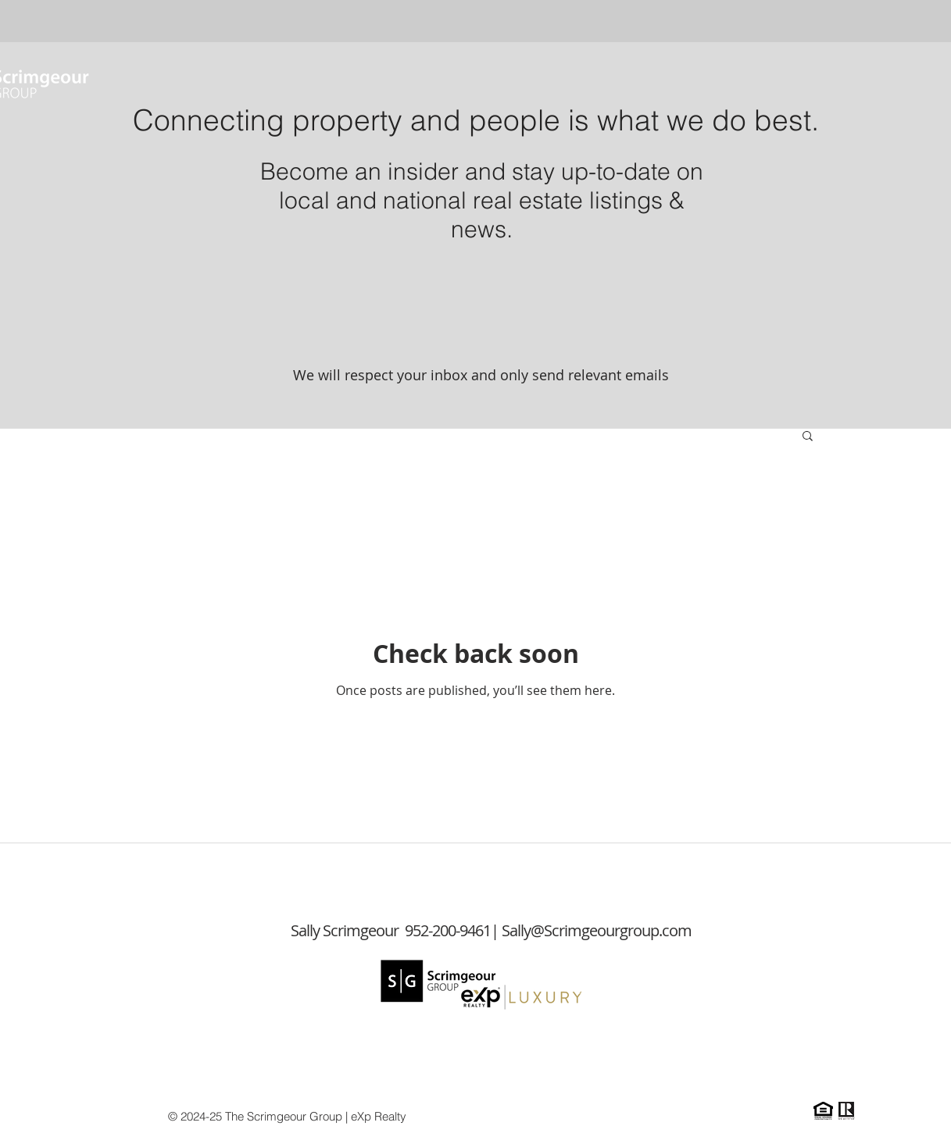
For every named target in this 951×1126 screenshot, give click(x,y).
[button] (807, 437)
